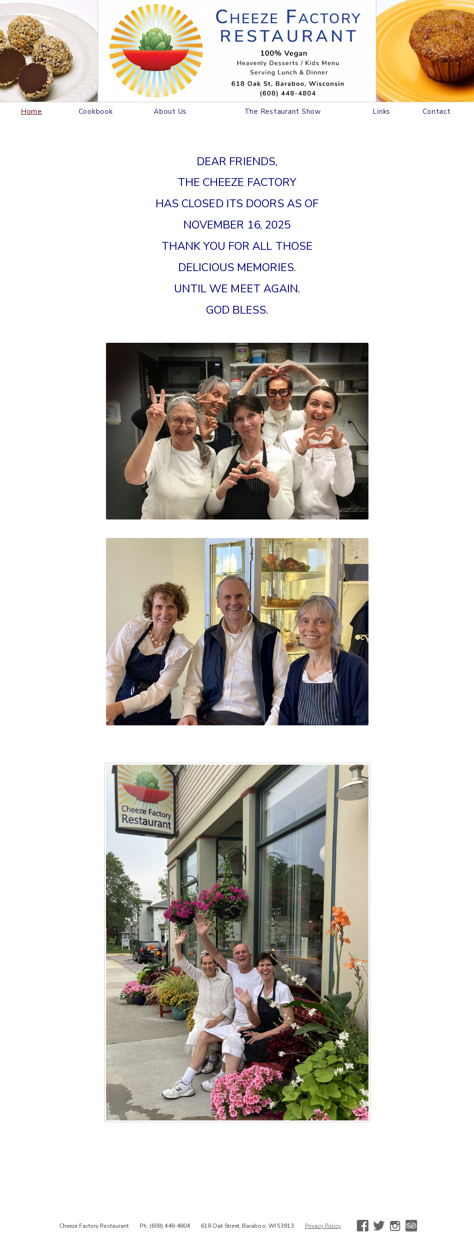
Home (31, 111)
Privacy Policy (323, 1226)
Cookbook (96, 111)
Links (381, 111)
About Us (170, 111)
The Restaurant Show (282, 111)
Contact (436, 111)
